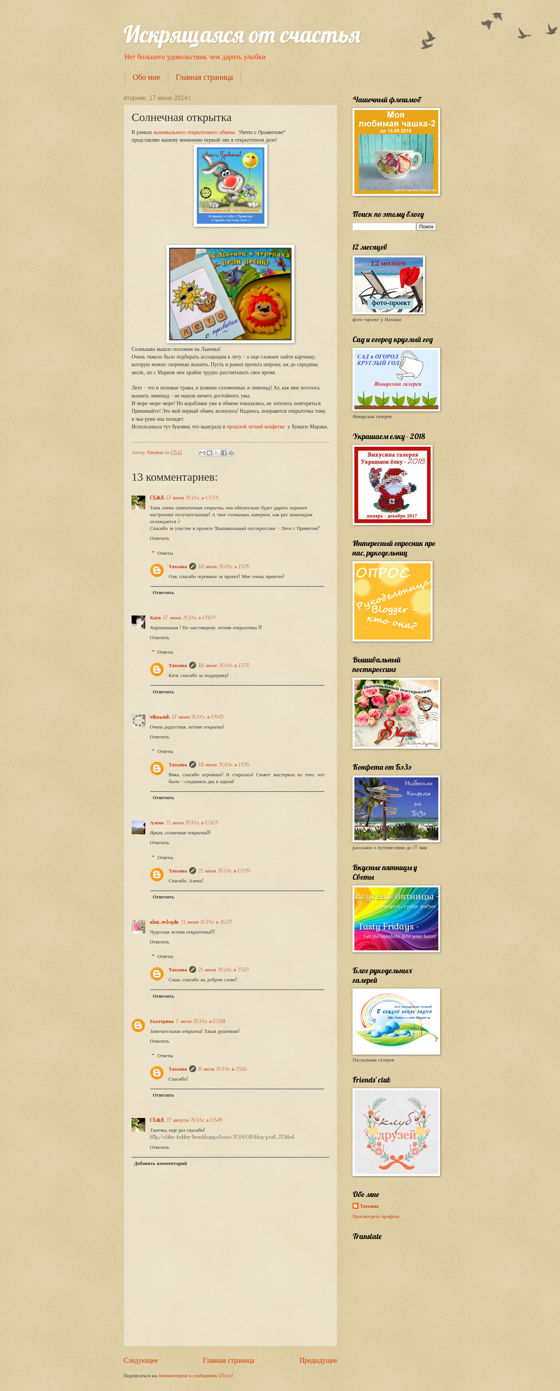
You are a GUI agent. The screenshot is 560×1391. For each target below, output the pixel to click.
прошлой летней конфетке (256, 426)
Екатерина (162, 1021)
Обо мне (146, 77)
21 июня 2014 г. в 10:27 (206, 922)
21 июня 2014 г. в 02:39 (224, 871)
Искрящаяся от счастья (242, 34)
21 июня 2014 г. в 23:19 (223, 970)
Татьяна (178, 567)
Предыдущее (318, 1360)
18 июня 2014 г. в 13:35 (223, 567)
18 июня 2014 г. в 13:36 (223, 765)
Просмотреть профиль (375, 1216)
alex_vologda (164, 922)
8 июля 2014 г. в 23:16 (222, 1069)
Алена (157, 823)
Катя (155, 618)
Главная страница (204, 77)
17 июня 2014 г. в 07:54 (192, 498)
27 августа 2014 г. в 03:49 (194, 1120)
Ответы (165, 553)
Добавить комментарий (160, 1163)
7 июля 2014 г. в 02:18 (200, 1021)
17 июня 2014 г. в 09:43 (198, 717)
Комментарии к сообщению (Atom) (196, 1376)
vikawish (159, 717)
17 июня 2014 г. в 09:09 (189, 618)
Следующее (141, 1360)
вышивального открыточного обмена (194, 132)
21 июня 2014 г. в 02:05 (192, 823)
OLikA (157, 498)
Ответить (159, 538)
